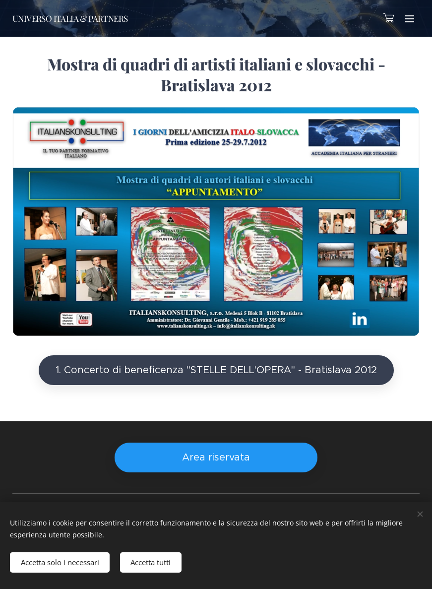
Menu (409, 18)
